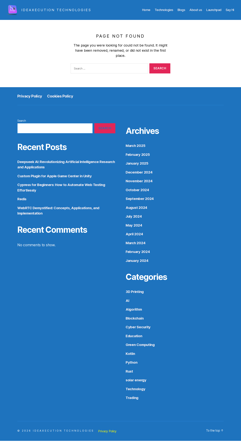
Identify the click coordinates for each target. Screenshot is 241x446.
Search (21, 126)
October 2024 (138, 195)
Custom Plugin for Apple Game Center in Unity (56, 181)
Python (132, 367)
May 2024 (134, 230)
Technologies (164, 12)
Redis (22, 204)
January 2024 (138, 266)
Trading (132, 403)
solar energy (136, 385)
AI (127, 306)
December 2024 (140, 177)
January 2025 (137, 168)
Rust (129, 376)
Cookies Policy (63, 101)
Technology (136, 394)
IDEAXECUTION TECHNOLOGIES (63, 435)
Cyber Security (139, 332)
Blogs (181, 12)
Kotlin (130, 359)
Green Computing (141, 350)
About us (195, 12)
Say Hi (230, 12)
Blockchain (135, 323)
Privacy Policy (30, 101)
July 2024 (134, 221)
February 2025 (138, 160)
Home (146, 12)
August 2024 (137, 213)
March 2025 (136, 151)
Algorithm (134, 314)
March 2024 (136, 248)
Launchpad (213, 12)
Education (134, 341)
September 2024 (140, 204)
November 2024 (140, 186)
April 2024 (135, 239)
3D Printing (135, 297)
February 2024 (138, 257)
